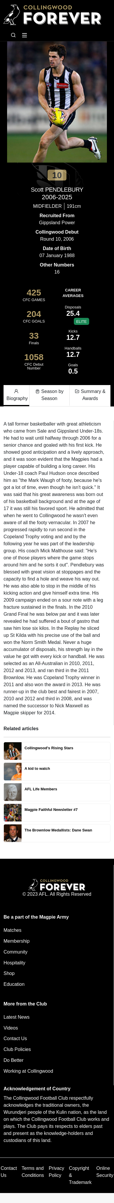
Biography (17, 394)
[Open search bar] (13, 35)
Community (15, 951)
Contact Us (15, 1038)
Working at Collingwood (28, 1071)
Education (14, 984)
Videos (11, 1027)
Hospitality (14, 962)
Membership (17, 941)
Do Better (14, 1060)
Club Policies (17, 1049)
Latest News (17, 1017)
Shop (9, 973)
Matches (12, 930)
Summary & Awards (90, 394)
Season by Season (49, 394)
